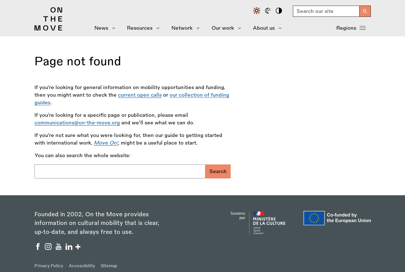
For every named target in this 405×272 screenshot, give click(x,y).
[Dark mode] (268, 11)
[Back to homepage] (48, 29)
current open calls (140, 94)
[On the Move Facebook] (38, 248)
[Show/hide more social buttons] (78, 247)
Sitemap (109, 266)
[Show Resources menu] (141, 28)
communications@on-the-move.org (77, 122)
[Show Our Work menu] (224, 28)
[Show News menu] (103, 28)
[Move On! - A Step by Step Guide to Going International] (106, 142)
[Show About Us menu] (265, 28)
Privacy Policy (48, 266)
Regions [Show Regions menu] (351, 27)
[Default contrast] (257, 11)
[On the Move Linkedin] (70, 248)
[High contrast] (279, 11)
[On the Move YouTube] (59, 248)
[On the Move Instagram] (49, 248)
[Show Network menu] (184, 28)
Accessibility (82, 266)
